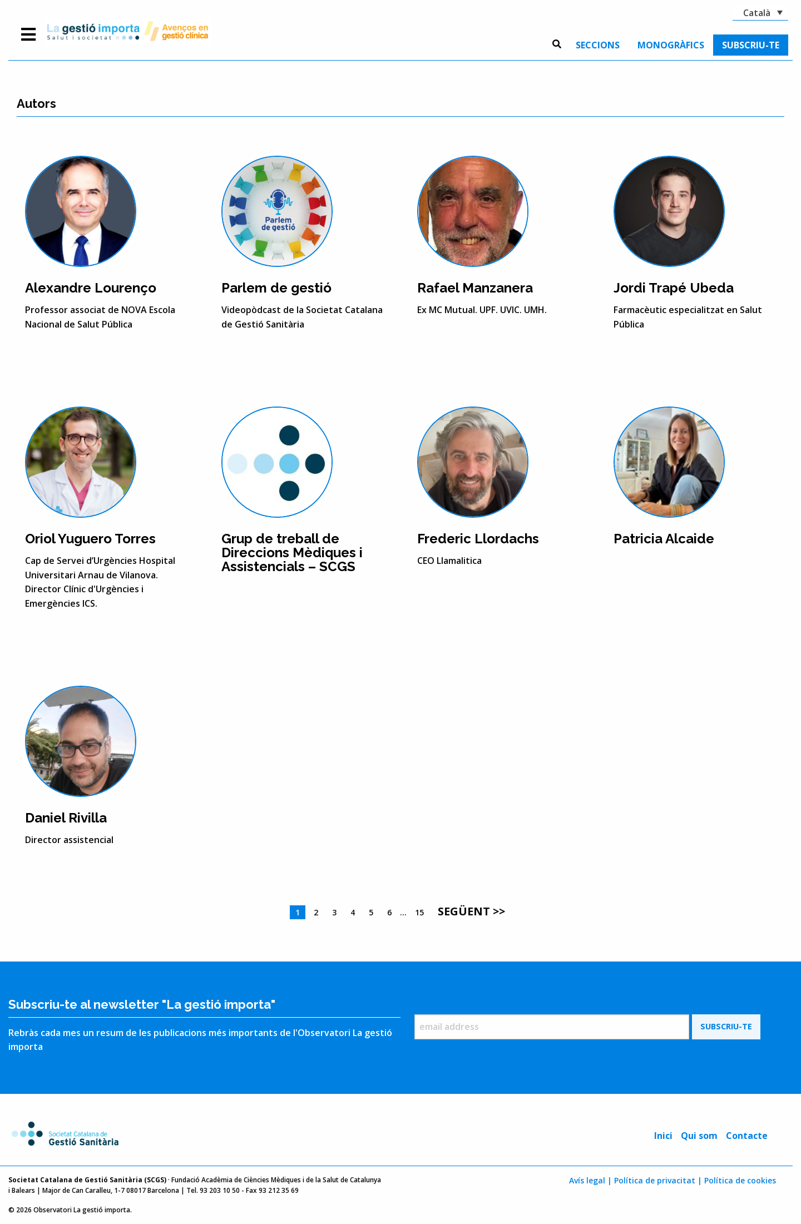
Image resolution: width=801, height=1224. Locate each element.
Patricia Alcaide (664, 539)
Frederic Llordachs (478, 539)
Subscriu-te (750, 45)
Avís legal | (590, 1180)
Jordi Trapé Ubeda (674, 288)
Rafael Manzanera (475, 288)
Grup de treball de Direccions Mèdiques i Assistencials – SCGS (292, 552)
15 (419, 912)
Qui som (699, 1135)
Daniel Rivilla (66, 818)
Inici (663, 1135)
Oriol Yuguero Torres (90, 539)
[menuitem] (598, 45)
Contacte (747, 1135)
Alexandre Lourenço (90, 288)
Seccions (598, 45)
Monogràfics (670, 45)
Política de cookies (740, 1180)
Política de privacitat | (658, 1180)
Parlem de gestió (276, 288)
